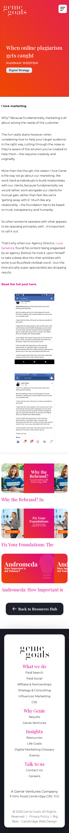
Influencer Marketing (34, 696)
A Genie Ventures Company (34, 791)
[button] (62, 9)
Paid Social (34, 678)
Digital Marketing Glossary (34, 749)
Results (34, 717)
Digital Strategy (19, 70)
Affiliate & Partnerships (34, 684)
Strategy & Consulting (34, 690)
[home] (14, 11)
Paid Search (34, 672)
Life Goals (34, 743)
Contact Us (34, 770)
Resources (34, 737)
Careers (34, 776)
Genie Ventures (34, 723)
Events (34, 755)
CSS (34, 702)
